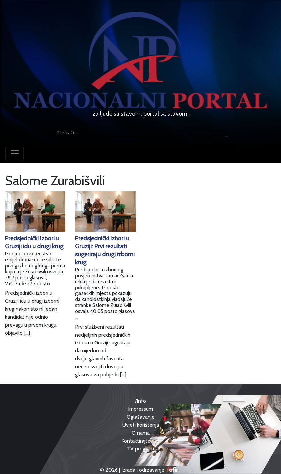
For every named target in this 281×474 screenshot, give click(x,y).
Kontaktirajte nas (140, 441)
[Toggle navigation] (14, 153)
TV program (140, 449)
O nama (141, 433)
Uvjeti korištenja (140, 425)
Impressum (140, 409)
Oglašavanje (141, 417)
